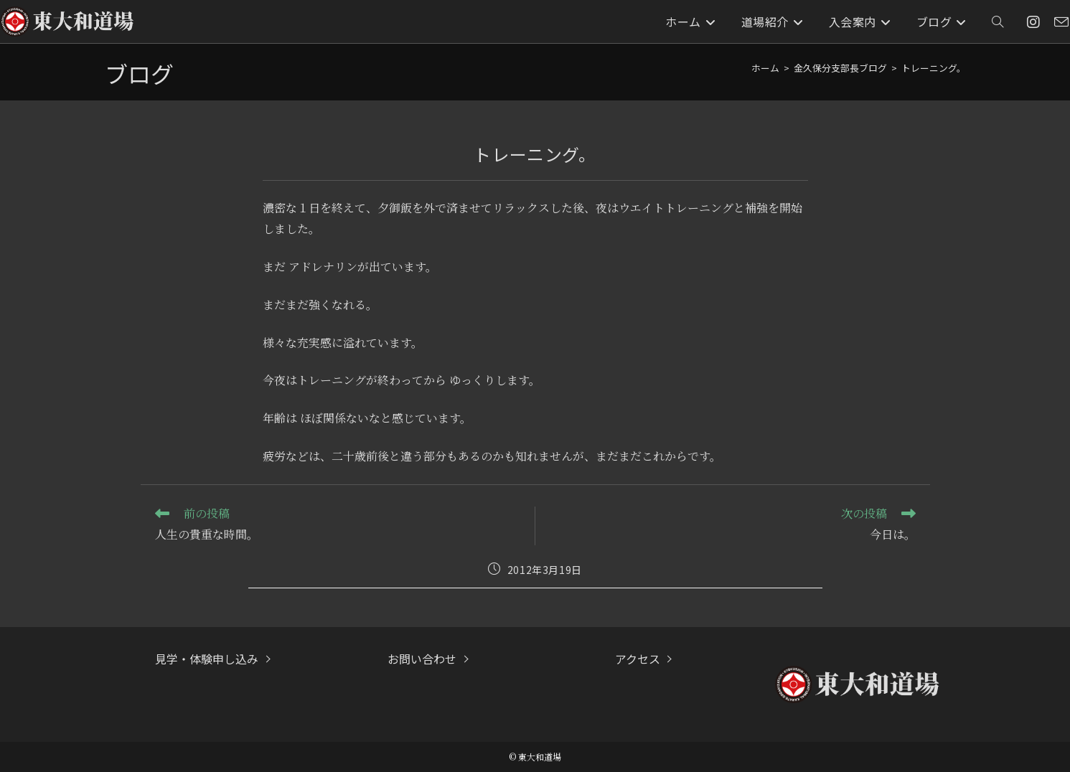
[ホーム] (765, 68)
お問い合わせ (422, 658)
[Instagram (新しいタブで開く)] (1033, 22)
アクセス (637, 658)
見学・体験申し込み (206, 658)
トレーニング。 (933, 68)
